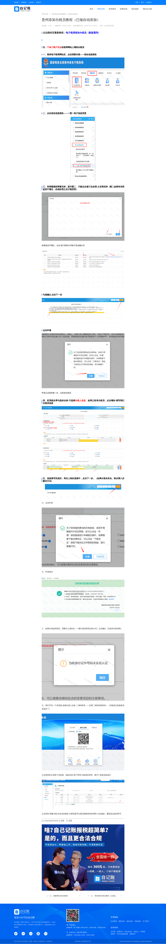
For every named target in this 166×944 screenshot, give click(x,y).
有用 (61, 821)
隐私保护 (122, 921)
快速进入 (149, 2)
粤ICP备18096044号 (125, 941)
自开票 (31, 2)
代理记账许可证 (86, 941)
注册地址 (23, 2)
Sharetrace (128, 931)
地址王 (136, 931)
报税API (133, 934)
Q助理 (113, 934)
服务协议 (130, 921)
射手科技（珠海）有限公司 (30, 941)
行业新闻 (114, 921)
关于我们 (146, 921)
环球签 (142, 931)
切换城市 (138, 921)
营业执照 (77, 941)
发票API (38, 2)
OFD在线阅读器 (122, 934)
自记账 (16, 2)
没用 (69, 821)
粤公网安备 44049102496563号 (142, 941)
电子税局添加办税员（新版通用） (83, 32)
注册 (136, 2)
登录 (142, 2)
